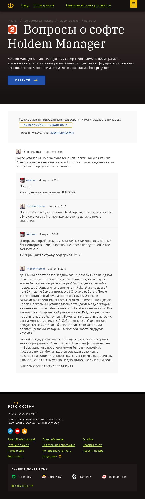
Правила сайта (92, 445)
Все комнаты (19, 485)
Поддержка (49, 456)
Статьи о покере (18, 445)
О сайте (88, 439)
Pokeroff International (21, 439)
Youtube (17, 431)
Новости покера (93, 450)
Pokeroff (11, 5)
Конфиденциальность (56, 450)
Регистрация (43, 5)
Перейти (26, 80)
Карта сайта (15, 456)
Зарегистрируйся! (62, 132)
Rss (24, 431)
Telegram (10, 431)
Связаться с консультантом (88, 5)
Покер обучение (53, 439)
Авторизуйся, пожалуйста (46, 125)
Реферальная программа (58, 445)
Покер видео (16, 450)
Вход (25, 5)
